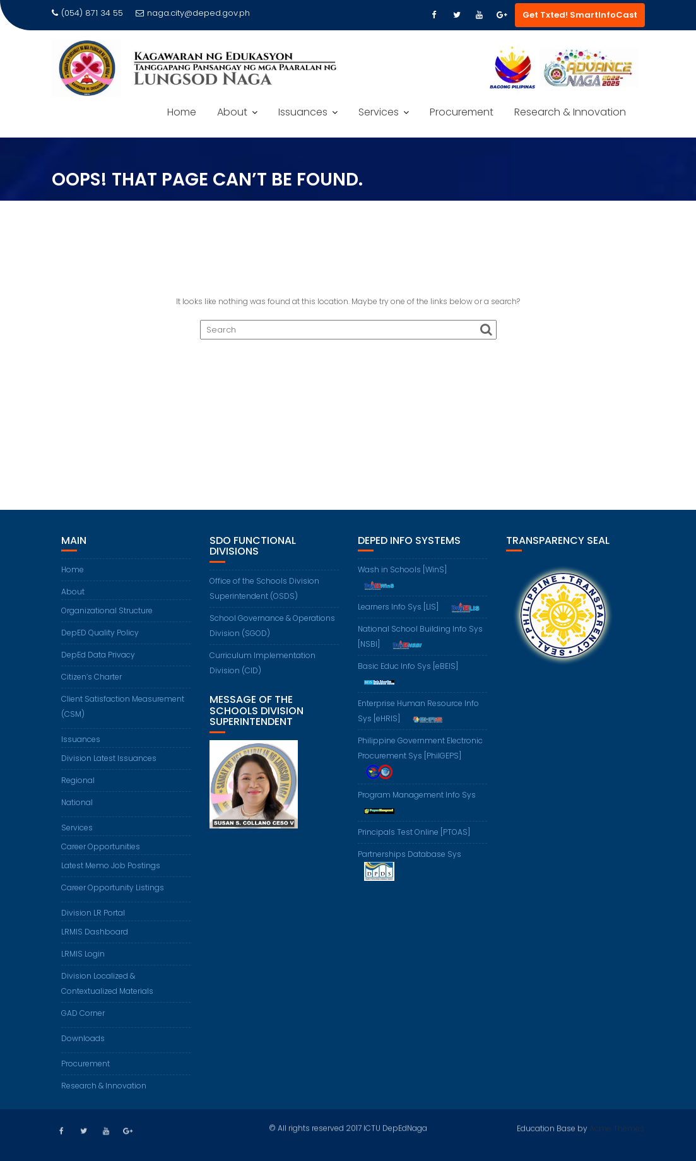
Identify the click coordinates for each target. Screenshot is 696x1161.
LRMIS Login (83, 953)
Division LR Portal (93, 912)
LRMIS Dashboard (94, 931)
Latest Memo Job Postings (110, 865)
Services (378, 112)
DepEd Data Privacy (98, 654)
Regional (78, 780)
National (77, 802)
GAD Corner (83, 1013)
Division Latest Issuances (108, 758)
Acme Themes (616, 1128)
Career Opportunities (100, 846)
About (232, 112)
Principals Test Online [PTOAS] (414, 832)
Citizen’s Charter (91, 676)
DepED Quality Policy (100, 632)
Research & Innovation (570, 112)
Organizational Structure (107, 610)
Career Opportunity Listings (112, 887)
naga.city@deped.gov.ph (193, 13)
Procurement (461, 112)
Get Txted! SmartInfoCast (579, 15)
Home (181, 112)
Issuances (302, 112)
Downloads (83, 1038)
